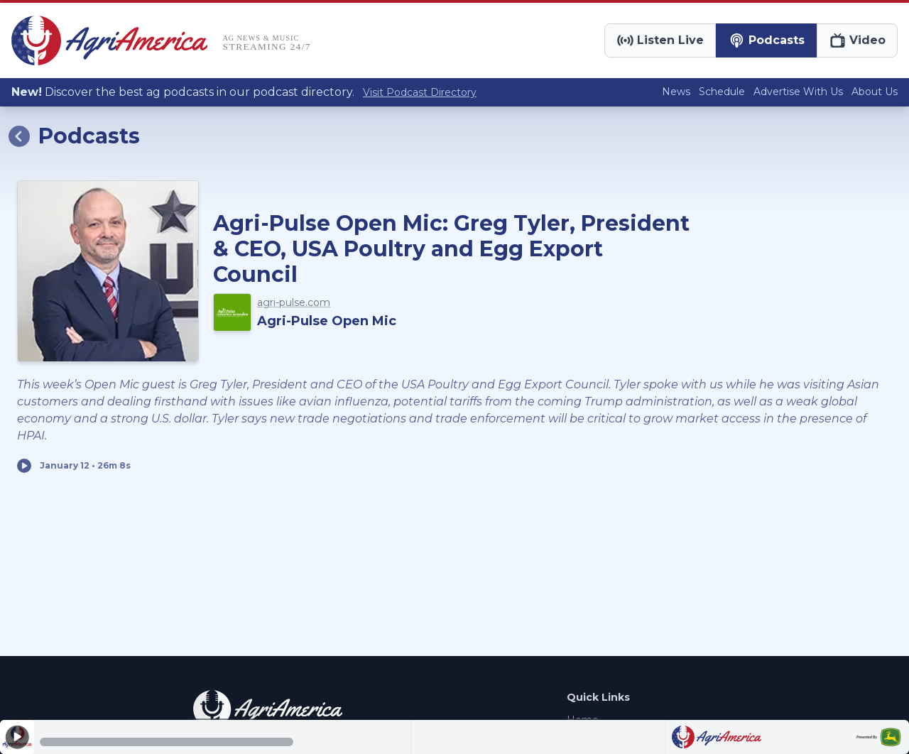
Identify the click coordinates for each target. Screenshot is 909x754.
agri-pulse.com (293, 302)
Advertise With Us (798, 91)
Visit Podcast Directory (420, 92)
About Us (874, 91)
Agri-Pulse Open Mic (326, 321)
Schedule (722, 91)
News (676, 91)
